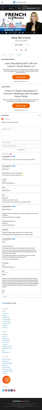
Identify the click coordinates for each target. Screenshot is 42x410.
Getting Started (5, 361)
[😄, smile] (4, 125)
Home (3, 311)
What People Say (6, 340)
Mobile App (4, 327)
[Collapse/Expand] (21, 115)
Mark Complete (19, 44)
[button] (39, 2)
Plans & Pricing (5, 342)
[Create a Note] (21, 49)
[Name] (21, 142)
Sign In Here (25, 81)
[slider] (22, 32)
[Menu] (2, 2)
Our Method (4, 334)
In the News (4, 344)
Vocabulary (3, 54)
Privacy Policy (29, 406)
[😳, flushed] (7, 125)
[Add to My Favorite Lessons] (16, 49)
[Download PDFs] (25, 49)
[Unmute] (19, 32)
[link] (19, 8)
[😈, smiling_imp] (35, 125)
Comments (19, 54)
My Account (4, 365)
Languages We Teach (7, 346)
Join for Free (21, 77)
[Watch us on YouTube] (6, 390)
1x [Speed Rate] (14, 32)
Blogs (3, 350)
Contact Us (4, 373)
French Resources (6, 323)
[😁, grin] (9, 125)
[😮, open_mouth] (32, 125)
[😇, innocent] (28, 125)
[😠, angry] (16, 125)
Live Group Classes (6, 321)
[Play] (6, 32)
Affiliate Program (5, 352)
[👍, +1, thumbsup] (39, 125)
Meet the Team (5, 338)
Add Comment (21, 149)
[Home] (20, 3)
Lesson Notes (11, 54)
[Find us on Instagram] (14, 390)
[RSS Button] (2, 119)
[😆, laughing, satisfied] (18, 125)
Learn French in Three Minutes (14, 6)
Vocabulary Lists (5, 317)
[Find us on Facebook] (9, 390)
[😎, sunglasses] (14, 125)
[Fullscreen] (37, 32)
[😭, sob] (25, 125)
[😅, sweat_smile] (21, 125)
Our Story (4, 336)
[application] (21, 22)
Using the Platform (6, 367)
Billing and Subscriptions (7, 363)
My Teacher (4, 325)
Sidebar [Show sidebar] (31, 8)
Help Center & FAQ (6, 359)
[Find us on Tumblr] (12, 390)
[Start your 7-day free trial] (6, 380)
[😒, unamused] (11, 125)
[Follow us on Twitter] (3, 390)
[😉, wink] (23, 125)
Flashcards (4, 315)
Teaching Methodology (7, 369)
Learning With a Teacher (7, 371)
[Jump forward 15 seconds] (10, 32)
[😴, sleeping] (30, 125)
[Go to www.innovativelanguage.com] (21, 401)
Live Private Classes (6, 319)
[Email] (21, 146)
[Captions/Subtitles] (34, 32)
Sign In (6, 122)
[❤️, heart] (37, 125)
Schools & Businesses (7, 348)
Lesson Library (4, 6)
